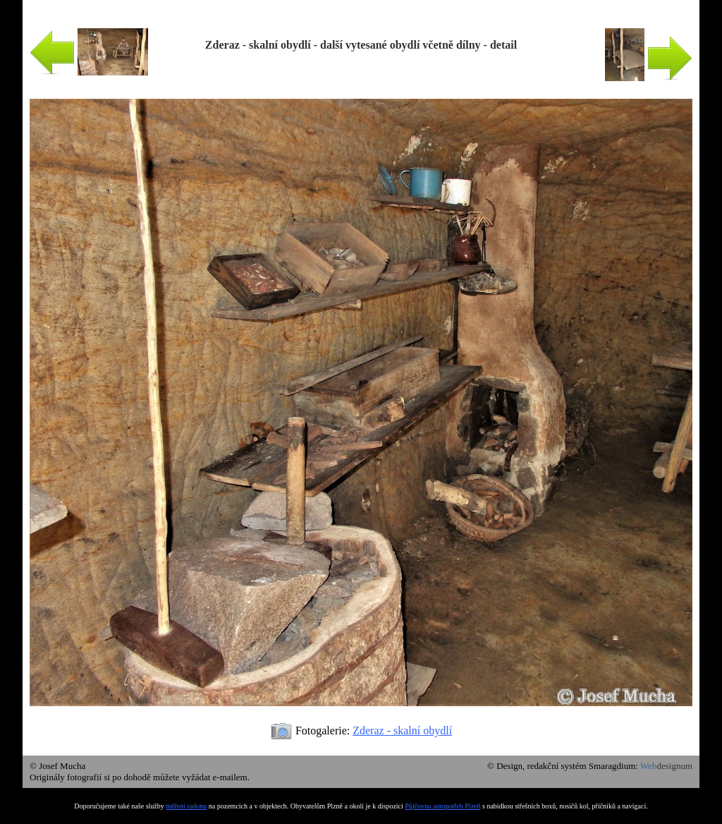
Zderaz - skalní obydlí (402, 731)
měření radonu (186, 806)
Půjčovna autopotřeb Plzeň (442, 806)
